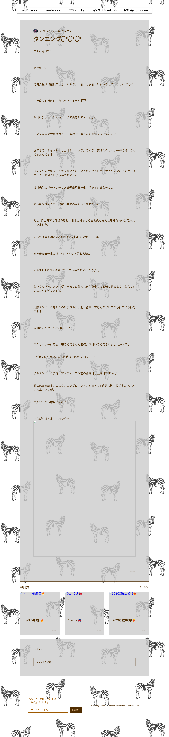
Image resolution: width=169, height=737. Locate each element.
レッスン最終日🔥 (33, 620)
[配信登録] (76, 710)
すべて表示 (144, 587)
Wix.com (135, 706)
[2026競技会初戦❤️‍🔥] (129, 603)
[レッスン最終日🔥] (40, 603)
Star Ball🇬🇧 (74, 620)
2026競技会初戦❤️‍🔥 (124, 620)
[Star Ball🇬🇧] (84, 603)
